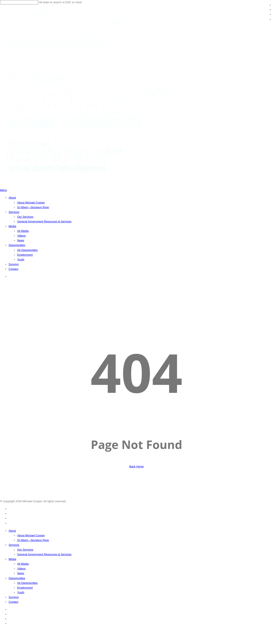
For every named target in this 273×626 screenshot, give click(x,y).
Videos (21, 568)
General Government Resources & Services (44, 554)
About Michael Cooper (31, 535)
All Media (23, 563)
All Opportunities (27, 583)
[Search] (19, 2)
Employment (25, 587)
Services (14, 544)
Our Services (25, 549)
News (20, 573)
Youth (20, 592)
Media (12, 559)
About (12, 530)
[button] (3, 190)
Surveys (14, 597)
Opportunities (17, 578)
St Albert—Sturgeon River (33, 540)
